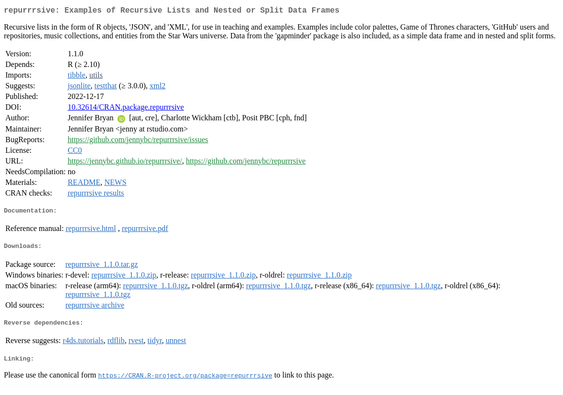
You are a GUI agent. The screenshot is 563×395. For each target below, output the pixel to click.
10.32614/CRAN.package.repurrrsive (125, 109)
